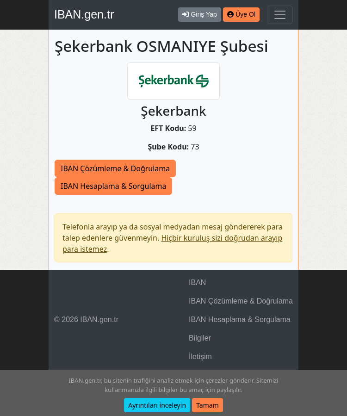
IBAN (197, 282)
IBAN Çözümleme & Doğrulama (115, 168)
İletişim (200, 356)
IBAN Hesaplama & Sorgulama (113, 186)
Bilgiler (200, 338)
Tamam (207, 405)
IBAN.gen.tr (84, 14)
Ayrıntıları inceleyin (157, 405)
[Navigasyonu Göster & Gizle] (280, 15)
